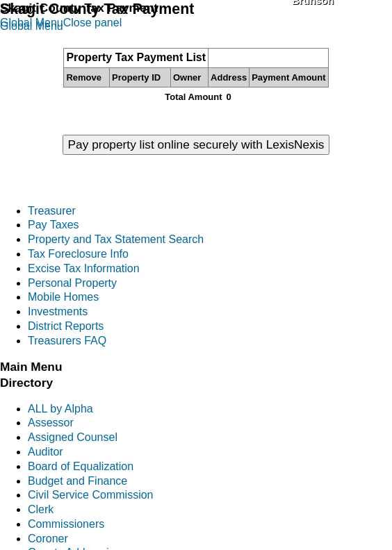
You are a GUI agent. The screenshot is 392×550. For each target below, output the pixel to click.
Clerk (41, 509)
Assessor (51, 422)
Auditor (45, 452)
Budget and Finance (77, 481)
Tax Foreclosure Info (78, 254)
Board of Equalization (80, 466)
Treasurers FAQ (67, 341)
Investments (58, 311)
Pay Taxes (53, 225)
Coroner (48, 538)
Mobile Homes (63, 297)
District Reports (66, 326)
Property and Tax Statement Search (116, 239)
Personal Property (72, 283)
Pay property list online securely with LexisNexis (196, 144)
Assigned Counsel (72, 437)
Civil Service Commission (90, 495)
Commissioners (66, 524)
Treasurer (52, 211)
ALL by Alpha (60, 409)
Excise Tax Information (84, 268)
